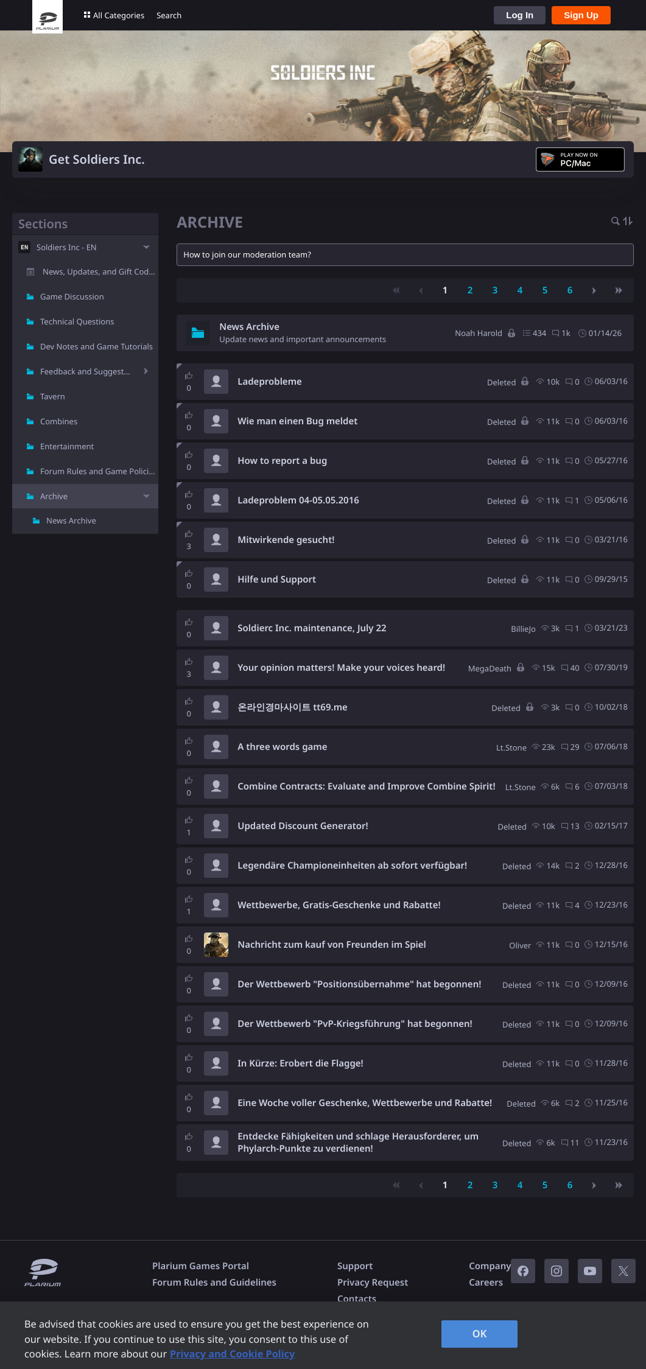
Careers (486, 1282)
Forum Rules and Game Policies (98, 471)
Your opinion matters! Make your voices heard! (341, 668)
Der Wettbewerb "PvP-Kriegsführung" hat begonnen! (354, 1024)
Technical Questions (77, 321)
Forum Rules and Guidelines (214, 1282)
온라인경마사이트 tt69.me (292, 707)
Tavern (52, 396)
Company (490, 1266)
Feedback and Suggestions (87, 371)
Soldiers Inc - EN (67, 247)
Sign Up (581, 15)
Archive (54, 496)
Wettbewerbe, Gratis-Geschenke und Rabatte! (338, 905)
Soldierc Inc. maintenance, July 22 (311, 628)
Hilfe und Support (276, 579)
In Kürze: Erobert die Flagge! (300, 1063)
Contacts (356, 1299)
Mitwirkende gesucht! (285, 540)
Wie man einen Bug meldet (297, 421)
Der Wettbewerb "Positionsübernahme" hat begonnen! (359, 984)
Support (355, 1266)
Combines (58, 421)
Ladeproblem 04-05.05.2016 (298, 500)
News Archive (71, 520)
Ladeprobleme (269, 382)
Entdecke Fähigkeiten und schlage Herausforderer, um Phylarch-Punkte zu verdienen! (358, 1142)
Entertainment (67, 446)
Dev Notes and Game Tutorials (96, 346)
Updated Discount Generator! (302, 826)
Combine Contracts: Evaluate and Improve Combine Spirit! (366, 786)
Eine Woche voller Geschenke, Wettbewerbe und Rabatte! (364, 1103)
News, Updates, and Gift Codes (100, 271)
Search (168, 15)
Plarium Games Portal (200, 1266)
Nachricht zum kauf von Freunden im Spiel (331, 945)
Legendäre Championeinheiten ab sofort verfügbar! (352, 866)
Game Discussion (72, 296)
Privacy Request (372, 1282)
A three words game (282, 747)
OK (479, 1333)
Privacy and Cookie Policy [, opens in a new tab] (232, 1353)
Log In (519, 15)
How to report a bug (282, 461)
